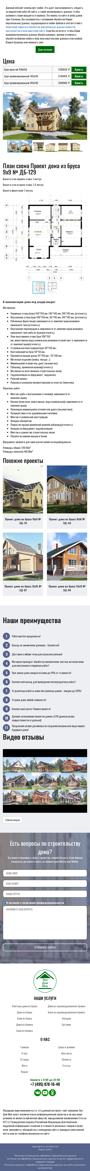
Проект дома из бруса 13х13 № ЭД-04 (67, 588)
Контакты (66, 1053)
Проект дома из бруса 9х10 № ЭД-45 (67, 521)
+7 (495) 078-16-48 (45, 1084)
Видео (24, 1072)
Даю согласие (45, 49)
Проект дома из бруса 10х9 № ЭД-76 (23, 521)
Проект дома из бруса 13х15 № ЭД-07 (23, 588)
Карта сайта (45, 1149)
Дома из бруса (24, 1012)
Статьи (66, 1065)
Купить (79, 69)
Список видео (12, 820)
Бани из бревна (24, 1031)
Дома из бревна (24, 1024)
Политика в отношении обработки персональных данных (45, 1155)
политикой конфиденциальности (43, 903)
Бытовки (66, 1024)
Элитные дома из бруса (24, 1006)
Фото (24, 1065)
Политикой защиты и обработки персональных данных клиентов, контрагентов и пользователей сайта (41, 29)
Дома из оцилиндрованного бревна (66, 1006)
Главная (24, 1047)
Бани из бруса (24, 1018)
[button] (84, 95)
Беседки (66, 1018)
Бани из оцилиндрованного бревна (66, 1012)
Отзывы (24, 1059)
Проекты (66, 1059)
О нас (24, 1053)
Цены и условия (66, 1047)
